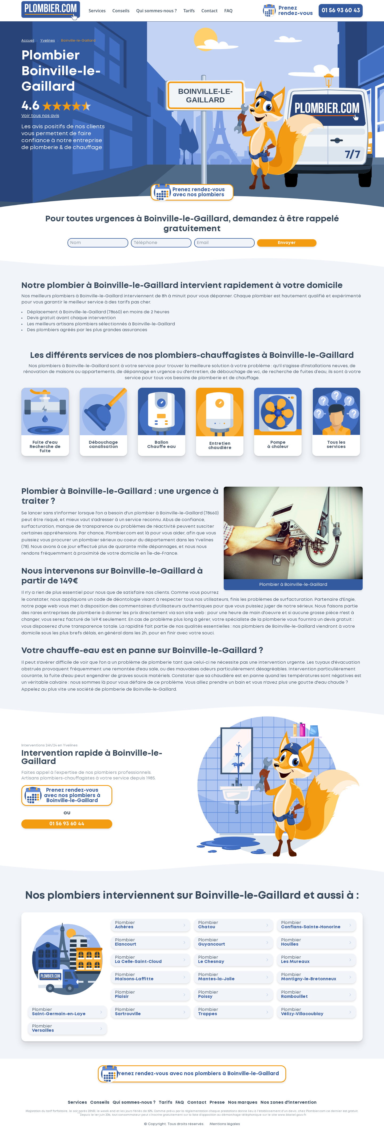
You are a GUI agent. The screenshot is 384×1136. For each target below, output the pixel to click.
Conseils (120, 11)
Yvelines (47, 40)
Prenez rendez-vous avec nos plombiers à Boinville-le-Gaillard (63, 796)
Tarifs (189, 11)
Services (97, 11)
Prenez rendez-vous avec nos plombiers (189, 192)
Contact (209, 11)
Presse (217, 1105)
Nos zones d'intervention (289, 1105)
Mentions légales (225, 1127)
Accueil (27, 40)
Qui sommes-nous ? (156, 11)
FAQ (228, 11)
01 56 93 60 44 (67, 826)
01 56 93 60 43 (341, 10)
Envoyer (287, 243)
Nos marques (242, 1105)
